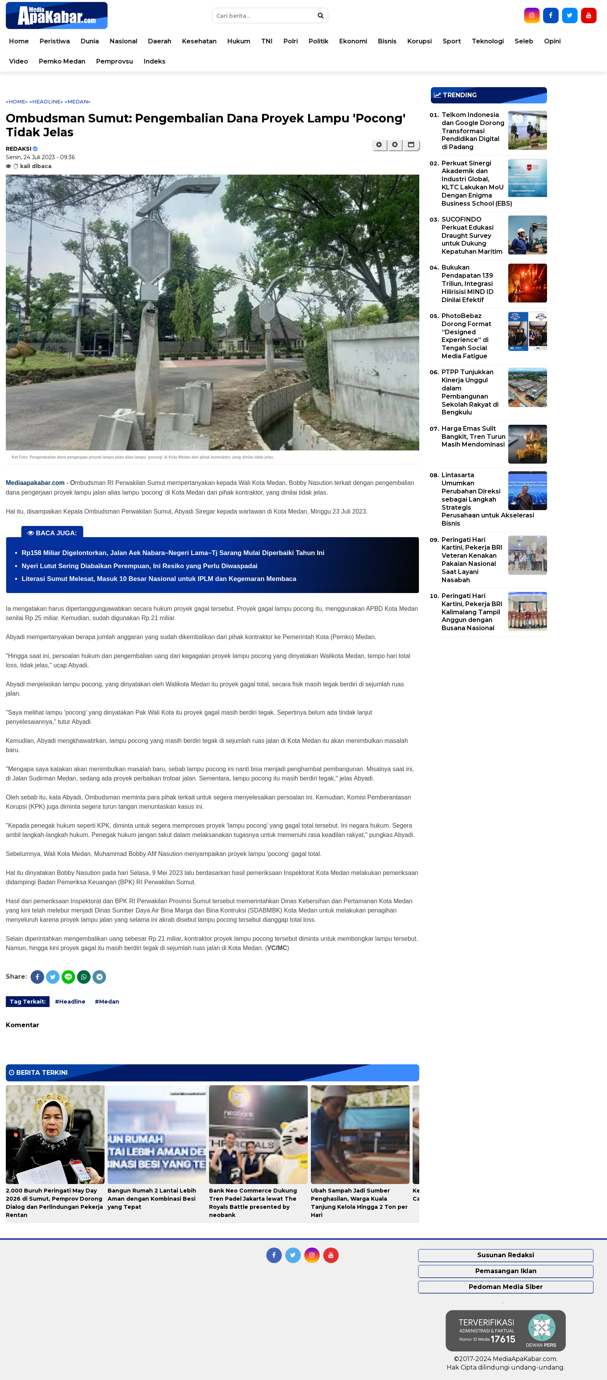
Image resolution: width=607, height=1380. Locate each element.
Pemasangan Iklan (506, 1271)
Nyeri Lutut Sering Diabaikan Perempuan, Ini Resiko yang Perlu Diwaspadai (139, 566)
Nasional (132, 41)
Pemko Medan (71, 61)
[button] (411, 144)
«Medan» (78, 101)
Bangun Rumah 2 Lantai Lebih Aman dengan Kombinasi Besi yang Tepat (152, 1198)
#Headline (70, 1001)
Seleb (533, 41)
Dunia (99, 41)
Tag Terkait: (28, 1001)
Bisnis (396, 41)
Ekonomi (362, 41)
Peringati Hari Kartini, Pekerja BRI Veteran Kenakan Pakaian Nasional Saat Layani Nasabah (472, 560)
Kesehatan (208, 41)
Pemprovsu (123, 61)
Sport (461, 41)
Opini (561, 41)
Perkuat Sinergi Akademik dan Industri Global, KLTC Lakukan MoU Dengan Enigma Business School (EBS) (477, 183)
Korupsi (429, 41)
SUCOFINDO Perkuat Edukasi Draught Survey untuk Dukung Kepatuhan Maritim (472, 235)
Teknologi (497, 41)
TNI (276, 41)
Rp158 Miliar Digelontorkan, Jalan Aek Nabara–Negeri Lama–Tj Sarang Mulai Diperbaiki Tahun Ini (173, 553)
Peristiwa (64, 41)
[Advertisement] (489, 696)
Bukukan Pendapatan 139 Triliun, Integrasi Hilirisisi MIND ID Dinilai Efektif (468, 283)
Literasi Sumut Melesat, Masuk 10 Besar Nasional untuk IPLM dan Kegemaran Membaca (159, 579)
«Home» (17, 101)
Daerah (168, 41)
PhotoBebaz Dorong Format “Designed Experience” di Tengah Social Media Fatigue (466, 336)
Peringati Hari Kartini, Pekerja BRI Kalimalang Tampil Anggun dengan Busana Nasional (472, 612)
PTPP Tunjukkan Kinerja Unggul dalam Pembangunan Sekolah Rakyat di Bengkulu (470, 392)
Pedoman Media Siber (506, 1287)
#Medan (107, 1001)
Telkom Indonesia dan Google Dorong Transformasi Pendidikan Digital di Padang (473, 131)
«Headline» (46, 101)
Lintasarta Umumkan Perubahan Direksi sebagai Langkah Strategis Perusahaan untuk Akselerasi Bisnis (488, 499)
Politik (328, 41)
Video (27, 61)
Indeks (164, 61)
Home (28, 41)
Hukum (248, 41)
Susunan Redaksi (505, 1255)
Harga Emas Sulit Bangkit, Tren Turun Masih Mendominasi (474, 437)
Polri (300, 41)
